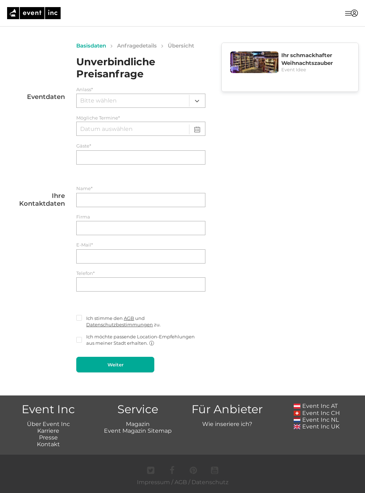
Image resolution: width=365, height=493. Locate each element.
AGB (129, 318)
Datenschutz (210, 482)
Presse (48, 437)
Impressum (153, 482)
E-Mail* (84, 245)
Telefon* (85, 273)
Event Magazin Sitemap (138, 430)
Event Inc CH (317, 413)
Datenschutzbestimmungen (119, 324)
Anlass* (84, 89)
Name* (84, 188)
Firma (83, 217)
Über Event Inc (48, 424)
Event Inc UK (316, 426)
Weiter (115, 364)
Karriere (48, 430)
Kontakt (48, 444)
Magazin (138, 424)
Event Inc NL (316, 419)
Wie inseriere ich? (227, 424)
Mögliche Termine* (98, 118)
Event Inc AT (316, 406)
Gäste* (83, 146)
